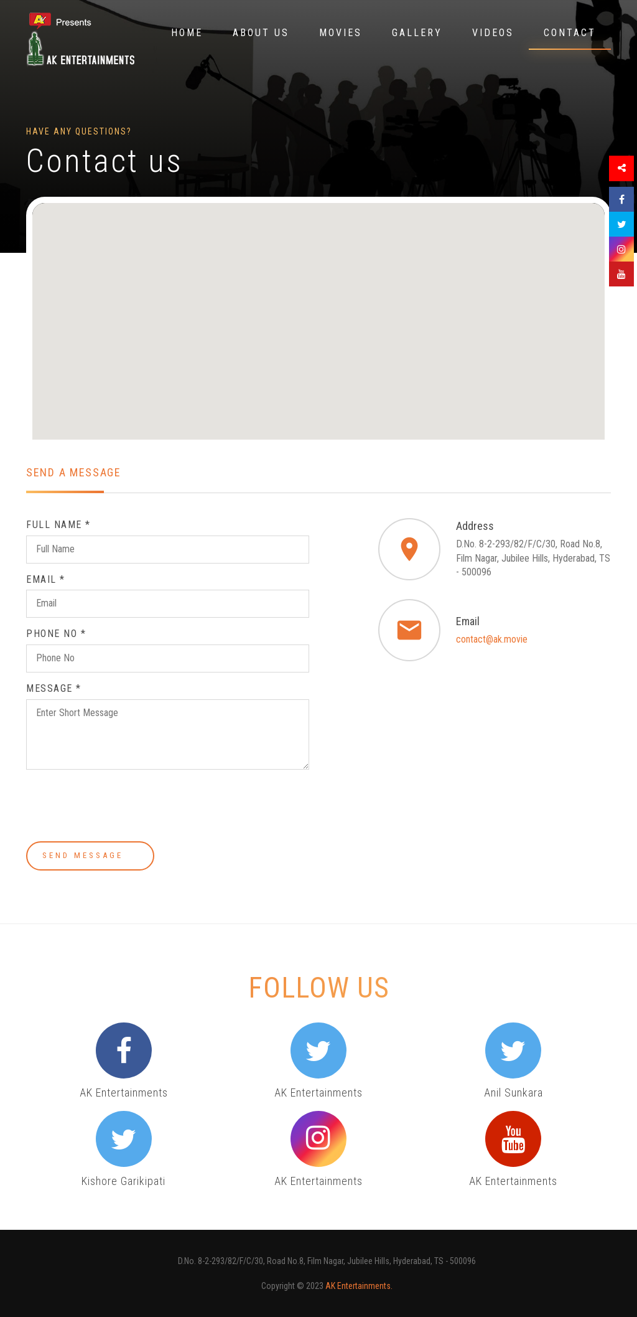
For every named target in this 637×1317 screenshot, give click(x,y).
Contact (570, 33)
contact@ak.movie (492, 639)
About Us (261, 33)
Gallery (417, 33)
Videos (493, 33)
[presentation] (120, 807)
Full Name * (58, 525)
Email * (45, 579)
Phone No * (56, 634)
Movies (340, 33)
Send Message (90, 855)
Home (187, 33)
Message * (53, 688)
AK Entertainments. (359, 1286)
